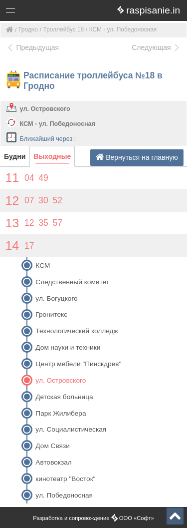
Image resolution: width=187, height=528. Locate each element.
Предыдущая (32, 47)
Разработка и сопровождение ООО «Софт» (93, 518)
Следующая (156, 47)
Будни (14, 156)
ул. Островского (45, 108)
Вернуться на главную (137, 157)
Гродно (28, 29)
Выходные (52, 156)
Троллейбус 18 (63, 29)
